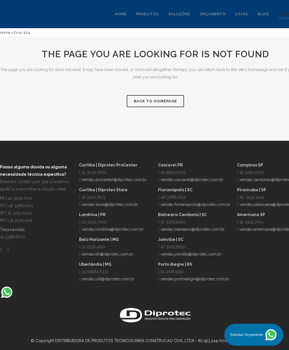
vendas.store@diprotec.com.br (110, 204)
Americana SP (251, 214)
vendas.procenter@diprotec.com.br (114, 179)
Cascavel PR (170, 165)
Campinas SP (250, 165)
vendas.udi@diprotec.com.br (108, 279)
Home (5, 32)
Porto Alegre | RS (175, 264)
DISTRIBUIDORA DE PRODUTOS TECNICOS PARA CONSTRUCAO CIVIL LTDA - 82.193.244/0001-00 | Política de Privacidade (167, 340)
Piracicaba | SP (251, 190)
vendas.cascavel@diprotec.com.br (192, 179)
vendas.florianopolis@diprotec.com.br (196, 204)
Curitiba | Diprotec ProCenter (108, 165)
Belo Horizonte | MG (99, 239)
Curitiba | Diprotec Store (103, 190)
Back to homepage (155, 101)
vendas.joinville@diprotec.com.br (191, 254)
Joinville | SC (170, 239)
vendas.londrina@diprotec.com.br (113, 229)
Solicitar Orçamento (254, 335)
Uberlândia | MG (95, 264)
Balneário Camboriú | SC (182, 214)
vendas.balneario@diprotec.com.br (193, 229)
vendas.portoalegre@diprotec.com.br (195, 279)
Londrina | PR (92, 214)
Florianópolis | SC (175, 190)
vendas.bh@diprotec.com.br (107, 254)
